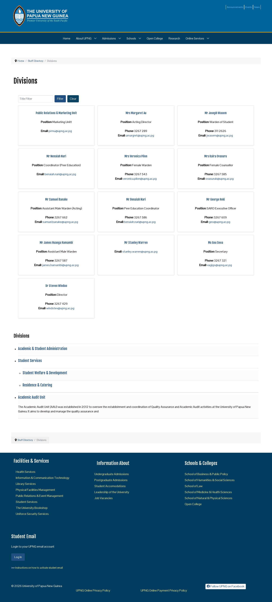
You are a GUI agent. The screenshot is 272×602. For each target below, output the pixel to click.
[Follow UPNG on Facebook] (225, 586)
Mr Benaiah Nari (136, 199)
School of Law (194, 486)
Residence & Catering (37, 385)
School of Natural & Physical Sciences (208, 498)
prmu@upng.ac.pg (60, 131)
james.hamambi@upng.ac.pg (60, 265)
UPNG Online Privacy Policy (93, 590)
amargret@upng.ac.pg (140, 135)
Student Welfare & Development (45, 373)
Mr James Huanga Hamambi (56, 242)
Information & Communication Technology (42, 478)
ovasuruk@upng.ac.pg (220, 179)
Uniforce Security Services (32, 514)
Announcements (235, 7)
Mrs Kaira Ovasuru (215, 156)
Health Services (25, 472)
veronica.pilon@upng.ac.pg (140, 179)
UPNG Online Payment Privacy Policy (164, 590)
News (257, 7)
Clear (73, 99)
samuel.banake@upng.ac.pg (60, 222)
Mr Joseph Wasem (216, 113)
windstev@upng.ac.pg (60, 308)
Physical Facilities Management (35, 490)
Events (248, 7)
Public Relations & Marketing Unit (56, 113)
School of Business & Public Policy (206, 474)
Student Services (30, 360)
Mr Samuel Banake (56, 199)
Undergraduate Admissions (111, 474)
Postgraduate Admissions (111, 480)
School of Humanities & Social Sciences (210, 480)
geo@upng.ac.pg (219, 222)
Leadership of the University (111, 492)
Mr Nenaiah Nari (56, 156)
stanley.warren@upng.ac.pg (139, 251)
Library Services (26, 484)
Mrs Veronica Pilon (136, 156)
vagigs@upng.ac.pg (219, 265)
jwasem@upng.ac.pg (219, 135)
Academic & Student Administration (42, 348)
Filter (60, 99)
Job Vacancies (103, 498)
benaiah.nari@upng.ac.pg (60, 174)
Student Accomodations (110, 486)
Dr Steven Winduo (56, 286)
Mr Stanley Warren (136, 242)
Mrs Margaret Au (136, 113)
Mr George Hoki (215, 199)
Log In (18, 557)
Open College (193, 504)
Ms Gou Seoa (215, 242)
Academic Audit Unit (31, 397)
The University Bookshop (32, 508)
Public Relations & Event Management (39, 496)
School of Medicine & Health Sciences (208, 492)
